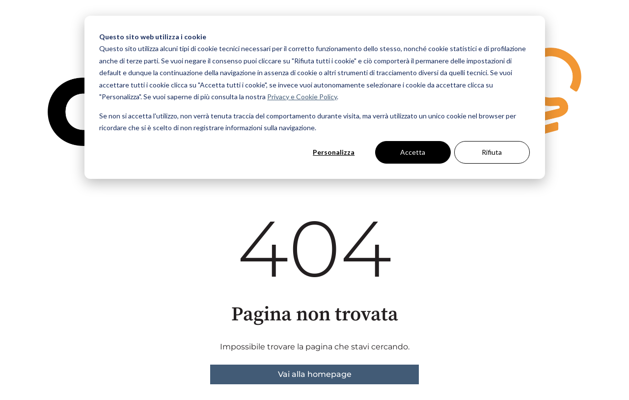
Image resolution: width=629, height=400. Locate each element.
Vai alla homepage (315, 374)
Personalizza (334, 152)
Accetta (412, 152)
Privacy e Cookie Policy (302, 96)
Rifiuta (492, 152)
